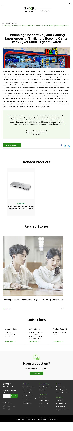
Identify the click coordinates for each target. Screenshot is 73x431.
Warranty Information (28, 397)
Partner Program (60, 391)
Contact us (36, 375)
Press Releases (43, 399)
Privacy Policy (42, 421)
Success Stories (60, 408)
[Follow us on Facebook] (4, 408)
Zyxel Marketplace (44, 388)
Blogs (41, 408)
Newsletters (42, 405)
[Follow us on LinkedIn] (14, 408)
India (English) (45, 11)
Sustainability (59, 405)
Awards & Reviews (44, 402)
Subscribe (14, 397)
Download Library (27, 394)
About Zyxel (59, 402)
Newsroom (43, 396)
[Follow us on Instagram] (9, 411)
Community (26, 391)
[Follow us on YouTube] (9, 408)
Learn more (9, 343)
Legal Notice (20, 421)
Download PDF (13, 145)
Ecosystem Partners (61, 394)
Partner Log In (59, 388)
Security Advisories (28, 400)
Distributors (42, 391)
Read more (6, 310)
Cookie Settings (53, 421)
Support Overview (27, 388)
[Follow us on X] (4, 411)
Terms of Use (31, 421)
